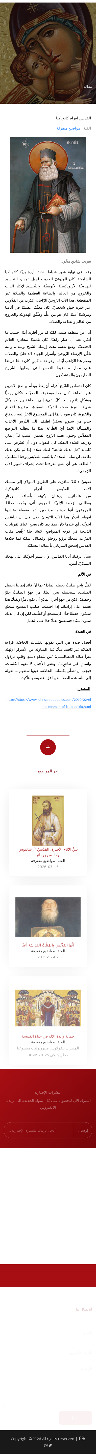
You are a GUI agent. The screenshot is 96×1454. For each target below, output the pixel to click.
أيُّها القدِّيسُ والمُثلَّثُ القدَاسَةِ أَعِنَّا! (48, 947)
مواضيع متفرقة (68, 128)
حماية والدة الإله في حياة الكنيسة (48, 1039)
